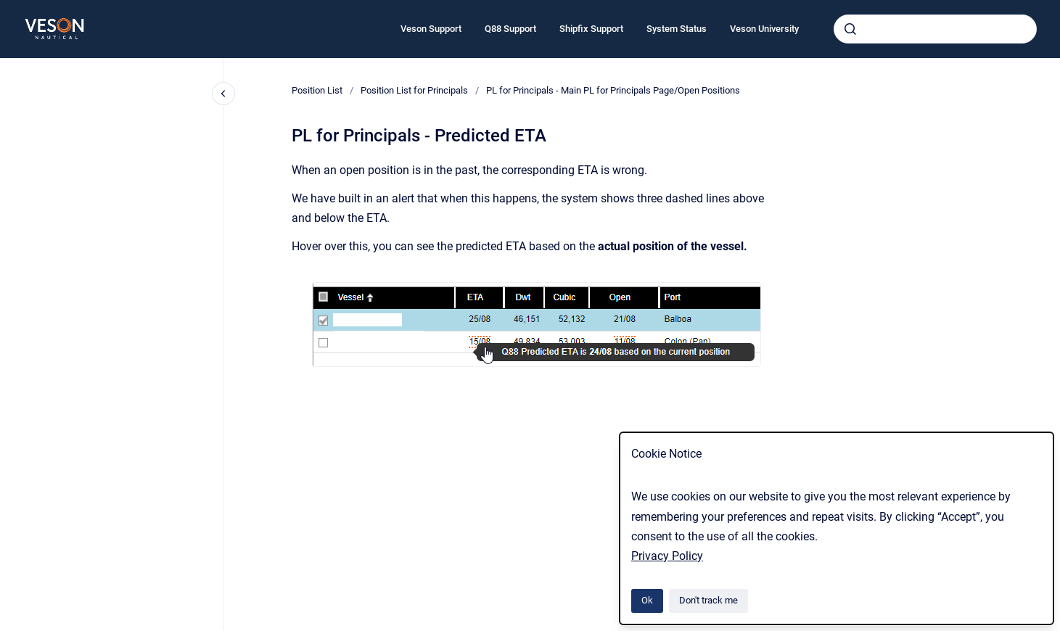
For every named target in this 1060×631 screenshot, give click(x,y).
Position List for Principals (414, 90)
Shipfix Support (591, 28)
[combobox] (935, 29)
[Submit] (850, 29)
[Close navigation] (223, 93)
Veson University (764, 28)
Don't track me (708, 600)
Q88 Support (510, 28)
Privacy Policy (667, 556)
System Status (676, 28)
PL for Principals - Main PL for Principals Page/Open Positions (613, 90)
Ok (647, 600)
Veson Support (430, 28)
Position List (317, 90)
